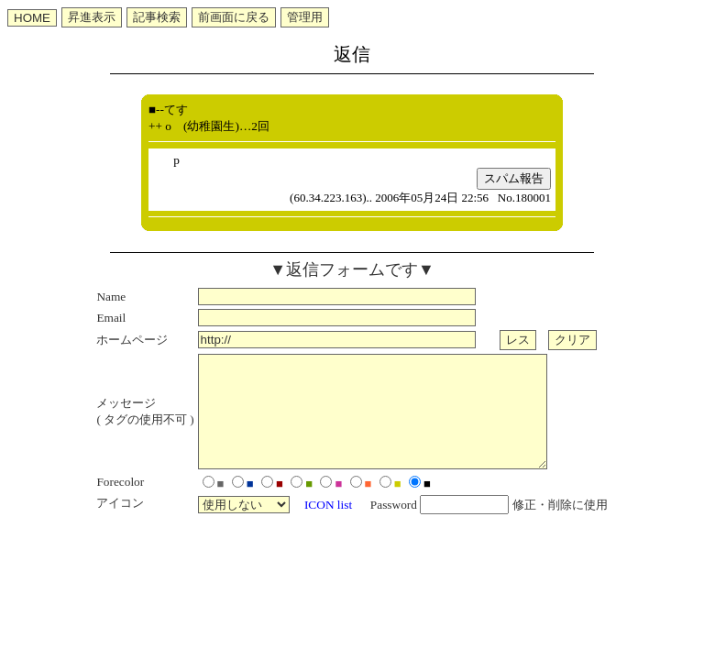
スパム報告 (514, 178)
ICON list (328, 527)
